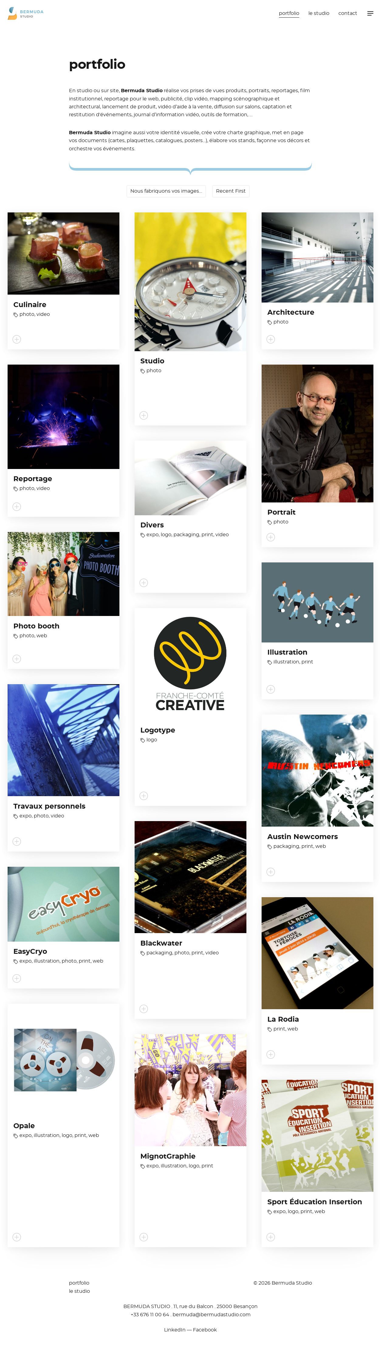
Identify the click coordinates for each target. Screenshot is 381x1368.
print (207, 534)
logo (166, 534)
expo (152, 534)
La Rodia (283, 1019)
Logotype (157, 730)
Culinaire (29, 305)
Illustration (287, 652)
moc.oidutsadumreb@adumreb (212, 1314)
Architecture (290, 312)
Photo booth (36, 626)
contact (347, 13)
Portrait (281, 512)
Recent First (231, 191)
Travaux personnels (49, 806)
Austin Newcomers (302, 837)
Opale (24, 1126)
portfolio (289, 13)
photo (26, 314)
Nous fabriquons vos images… (166, 191)
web (41, 635)
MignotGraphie (168, 1156)
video (43, 314)
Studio (152, 361)
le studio (318, 13)
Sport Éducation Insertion (314, 1202)
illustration (286, 662)
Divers (152, 525)
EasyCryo (30, 951)
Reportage (32, 479)
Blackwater (161, 943)
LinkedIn (175, 1330)
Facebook (205, 1330)
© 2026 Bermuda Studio (282, 1283)
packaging (186, 534)
